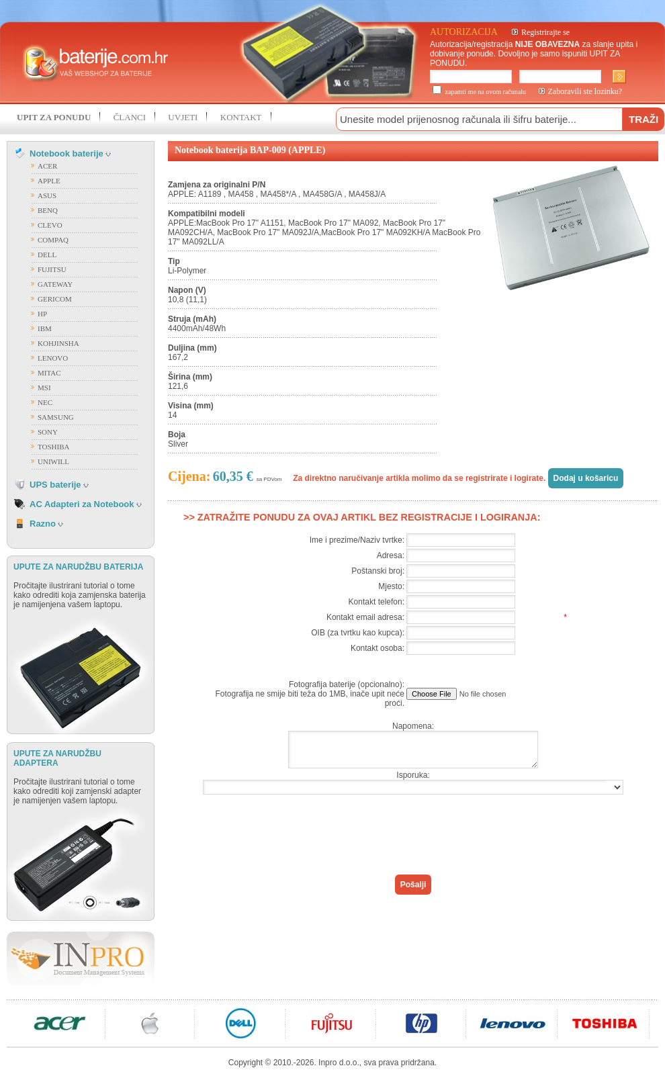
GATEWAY (55, 284)
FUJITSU (52, 269)
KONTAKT (241, 117)
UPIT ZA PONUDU (54, 117)
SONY (48, 432)
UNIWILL (53, 461)
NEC (45, 402)
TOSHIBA (53, 447)
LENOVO (53, 358)
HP (42, 314)
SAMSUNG (56, 417)
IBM (45, 328)
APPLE (49, 181)
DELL (47, 255)
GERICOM (55, 299)
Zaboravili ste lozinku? (585, 91)
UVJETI (182, 117)
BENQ (48, 210)
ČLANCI (130, 117)
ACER (47, 166)
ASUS (47, 195)
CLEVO (50, 225)
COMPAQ (53, 240)
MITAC (49, 373)
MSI (44, 388)
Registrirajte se (545, 32)
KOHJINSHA (58, 343)
